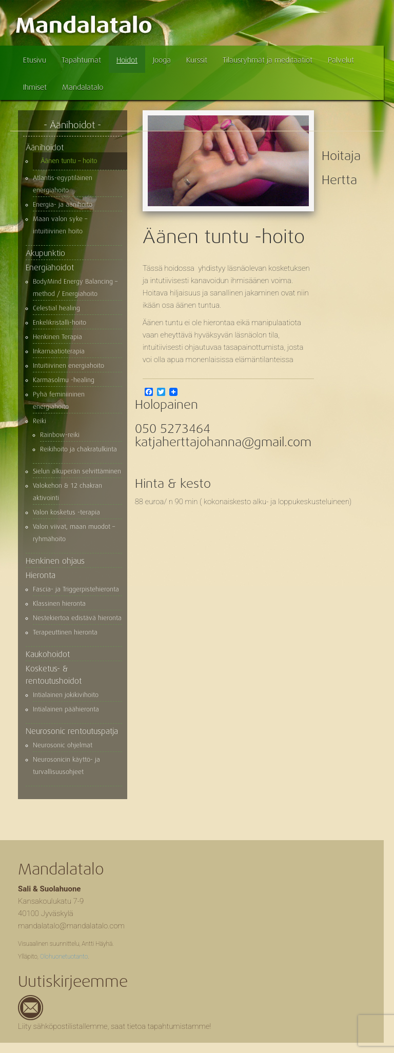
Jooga (162, 60)
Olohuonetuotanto (64, 956)
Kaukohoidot (48, 654)
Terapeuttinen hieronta (65, 632)
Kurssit (196, 60)
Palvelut (341, 60)
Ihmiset (35, 87)
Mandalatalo (82, 87)
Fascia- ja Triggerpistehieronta (76, 589)
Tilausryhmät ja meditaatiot (267, 60)
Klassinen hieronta (59, 604)
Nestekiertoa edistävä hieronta (77, 618)
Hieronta (40, 575)
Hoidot (126, 60)
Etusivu (34, 60)
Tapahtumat (81, 60)
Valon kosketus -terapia (66, 512)
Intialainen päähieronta (66, 709)
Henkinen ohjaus (55, 561)
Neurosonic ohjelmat (62, 745)
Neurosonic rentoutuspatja (72, 731)
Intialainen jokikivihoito (65, 695)
